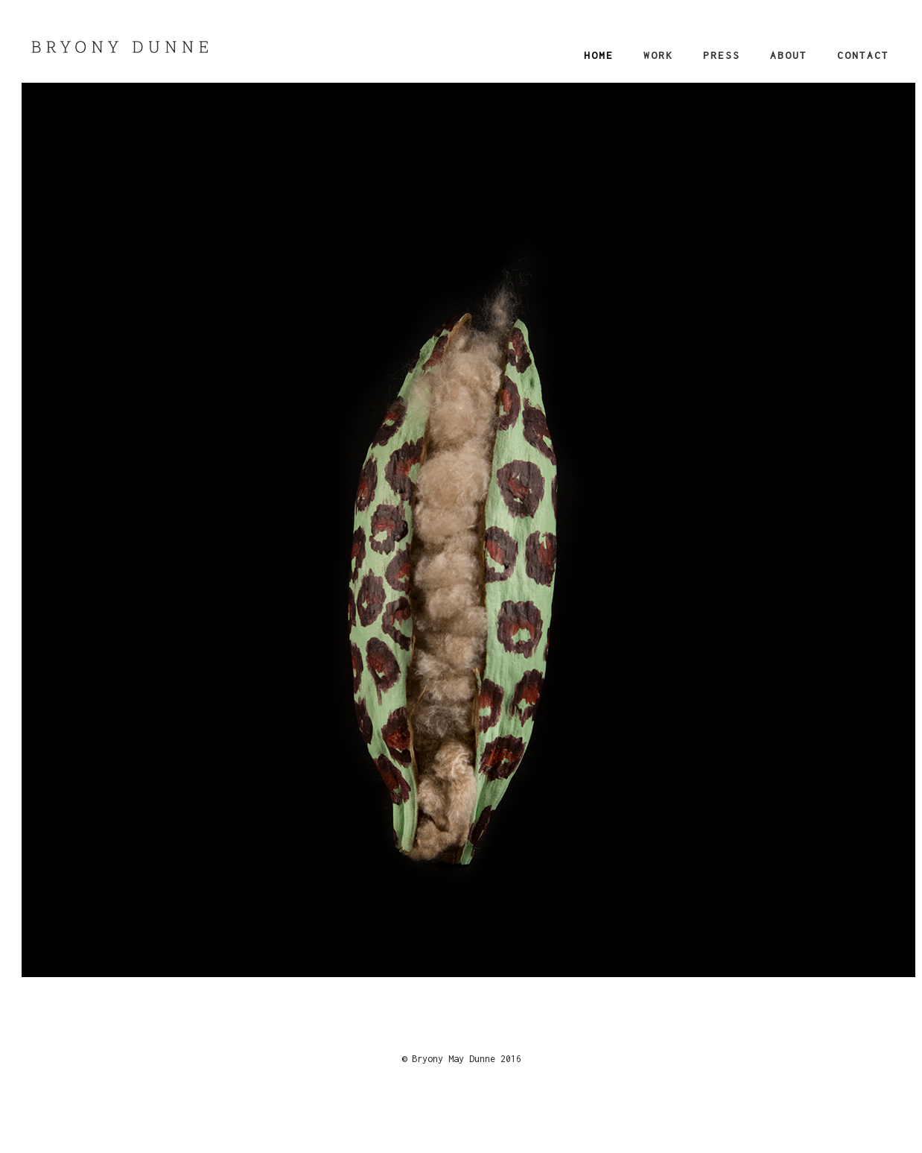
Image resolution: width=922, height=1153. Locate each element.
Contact (863, 55)
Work (658, 55)
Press (721, 55)
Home (599, 55)
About (788, 55)
